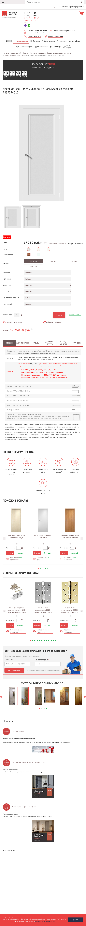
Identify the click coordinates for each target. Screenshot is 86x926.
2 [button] (40, 567)
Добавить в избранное (54, 322)
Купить (59, 315)
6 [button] (41, 640)
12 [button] (55, 640)
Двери (9, 41)
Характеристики (22, 343)
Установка (77, 343)
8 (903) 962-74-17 (31, 18)
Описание (9, 343)
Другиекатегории (67, 47)
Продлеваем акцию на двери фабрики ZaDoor (29, 762)
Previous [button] (4, 538)
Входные (35, 41)
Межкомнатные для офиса (68, 41)
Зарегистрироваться (76, 7)
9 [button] (48, 640)
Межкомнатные (21, 41)
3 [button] (43, 567)
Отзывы (36, 343)
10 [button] (51, 640)
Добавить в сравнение (15, 322)
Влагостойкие (41, 47)
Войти (64, 7)
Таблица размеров (63, 343)
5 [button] (47, 567)
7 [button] (44, 640)
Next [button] (82, 538)
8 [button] (46, 640)
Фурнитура (55, 47)
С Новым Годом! (18, 731)
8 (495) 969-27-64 (31, 13)
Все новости (7, 850)
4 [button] (45, 567)
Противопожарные (24, 47)
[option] (41, 150)
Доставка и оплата (49, 343)
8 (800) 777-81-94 (31, 15)
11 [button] (53, 640)
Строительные (48, 41)
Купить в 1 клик (75, 314)
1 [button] (38, 567)
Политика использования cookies (45, 921)
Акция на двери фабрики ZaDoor (24, 807)
